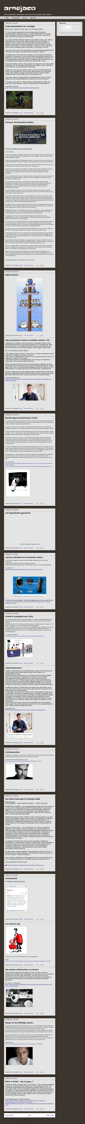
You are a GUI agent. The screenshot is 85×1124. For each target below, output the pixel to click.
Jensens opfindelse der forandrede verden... (24, 557)
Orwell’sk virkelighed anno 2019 (19, 616)
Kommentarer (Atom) (33, 1119)
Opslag (62, 26)
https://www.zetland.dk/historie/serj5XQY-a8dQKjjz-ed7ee (22, 88)
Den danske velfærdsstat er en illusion (22, 970)
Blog (7, 17)
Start (29, 1115)
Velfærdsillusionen (13, 668)
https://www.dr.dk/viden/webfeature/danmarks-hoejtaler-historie (23, 569)
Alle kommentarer (65, 29)
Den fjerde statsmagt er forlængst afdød (22, 799)
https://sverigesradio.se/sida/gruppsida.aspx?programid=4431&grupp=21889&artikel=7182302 (27, 961)
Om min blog (15, 17)
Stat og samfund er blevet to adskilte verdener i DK (27, 340)
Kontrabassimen (12, 752)
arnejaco (20, 8)
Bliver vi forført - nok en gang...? (19, 1082)
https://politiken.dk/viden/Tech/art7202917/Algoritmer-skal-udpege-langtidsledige (24, 636)
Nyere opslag (9, 1115)
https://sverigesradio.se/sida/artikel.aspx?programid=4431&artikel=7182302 (23, 761)
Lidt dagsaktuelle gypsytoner (18, 513)
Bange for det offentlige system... (19, 1023)
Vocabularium (11, 878)
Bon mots (33, 17)
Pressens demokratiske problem (19, 122)
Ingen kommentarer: (29, 112)
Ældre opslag (50, 1115)
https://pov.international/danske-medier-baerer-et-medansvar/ (26, 865)
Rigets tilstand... (12, 275)
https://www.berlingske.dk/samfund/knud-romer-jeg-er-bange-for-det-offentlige (23, 1044)
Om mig (25, 17)
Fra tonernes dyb (12, 924)
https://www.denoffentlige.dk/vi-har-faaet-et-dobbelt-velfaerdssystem (25, 710)
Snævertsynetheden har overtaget (20, 26)
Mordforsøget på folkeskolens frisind (21, 418)
